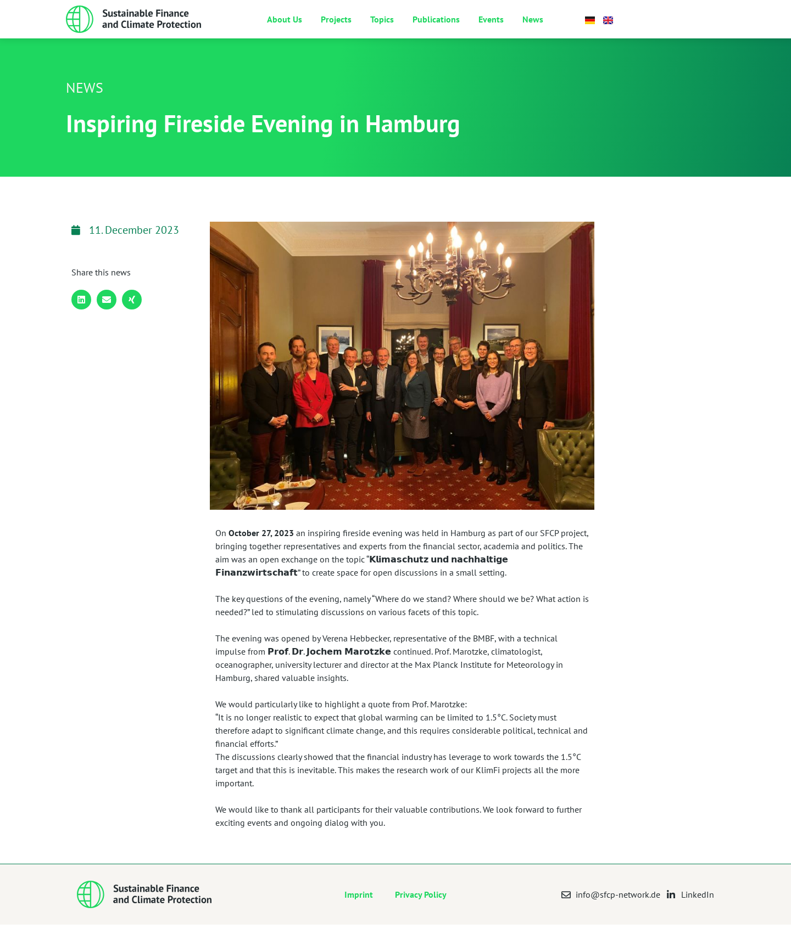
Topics (382, 29)
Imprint (358, 915)
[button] (81, 321)
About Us (284, 29)
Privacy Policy (421, 915)
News (532, 29)
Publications (436, 29)
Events (491, 29)
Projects (336, 29)
